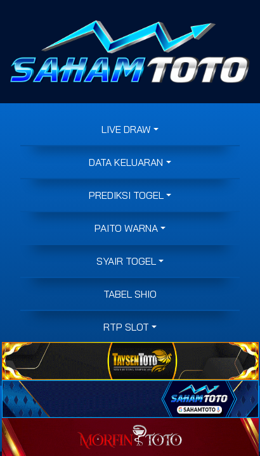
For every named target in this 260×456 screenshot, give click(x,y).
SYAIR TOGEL (126, 261)
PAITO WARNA (126, 228)
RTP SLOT (126, 326)
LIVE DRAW (126, 129)
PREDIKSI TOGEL (126, 195)
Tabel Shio (130, 294)
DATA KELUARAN (126, 162)
